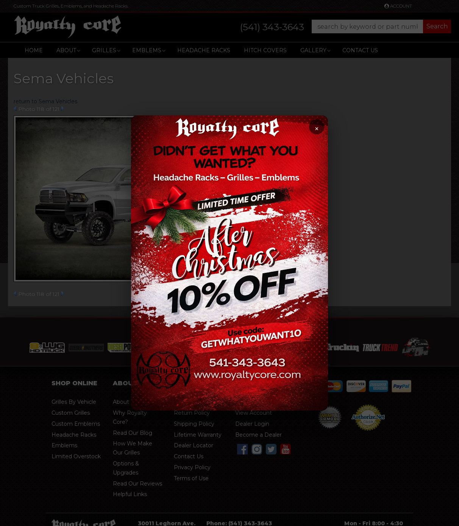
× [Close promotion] (316, 129)
